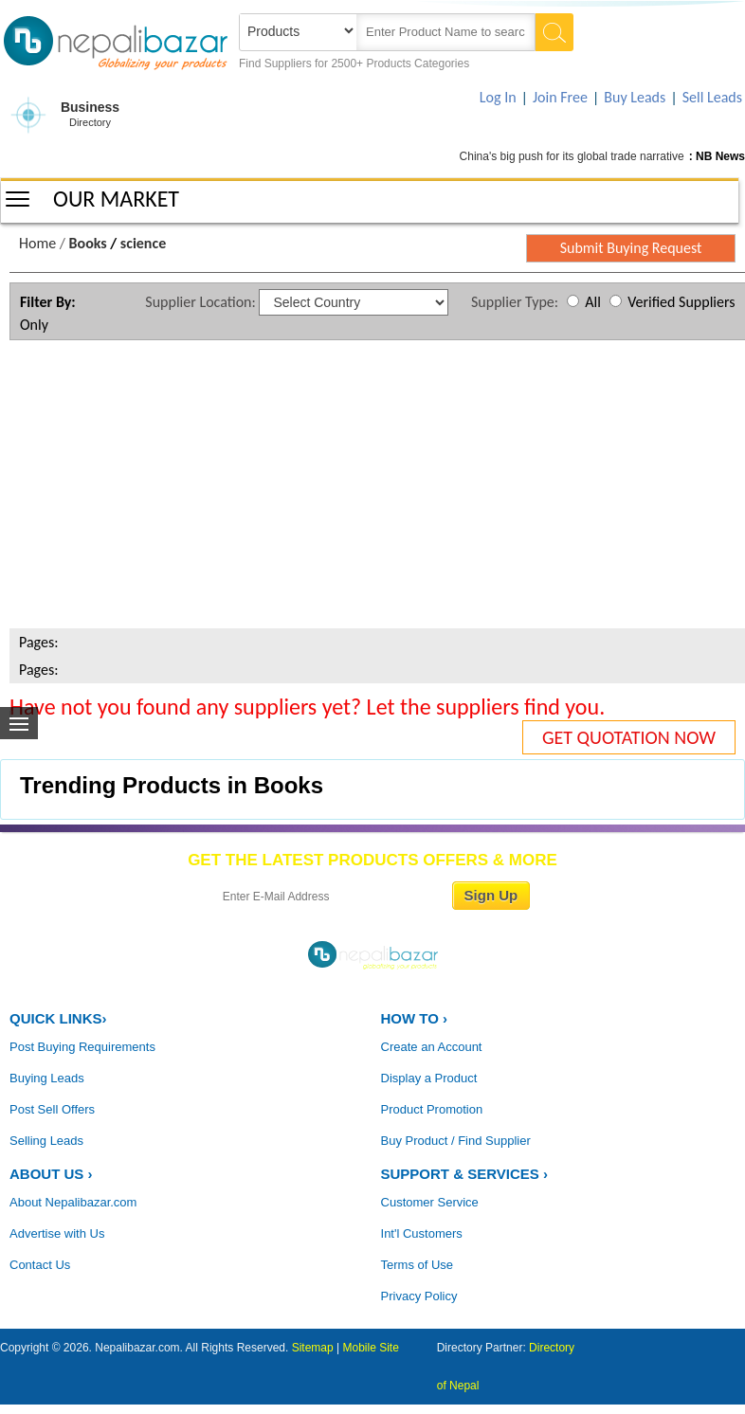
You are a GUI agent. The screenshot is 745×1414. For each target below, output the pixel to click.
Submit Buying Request (631, 248)
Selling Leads (46, 1140)
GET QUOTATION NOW (629, 737)
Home (37, 243)
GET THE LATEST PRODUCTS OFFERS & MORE (372, 860)
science (143, 243)
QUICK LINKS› (58, 1018)
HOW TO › (414, 1018)
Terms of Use (417, 1265)
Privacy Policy (419, 1296)
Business (90, 115)
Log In (498, 97)
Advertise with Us (56, 1233)
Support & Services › (464, 1174)
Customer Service (430, 1202)
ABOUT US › (51, 1174)
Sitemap (313, 1347)
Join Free (560, 97)
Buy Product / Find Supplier (456, 1140)
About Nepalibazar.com (72, 1202)
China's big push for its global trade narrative (572, 156)
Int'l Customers (422, 1233)
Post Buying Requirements (82, 1047)
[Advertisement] (372, 487)
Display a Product (429, 1078)
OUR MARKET (116, 198)
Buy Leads (634, 97)
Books (88, 243)
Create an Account (431, 1047)
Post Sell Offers (52, 1109)
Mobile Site (371, 1347)
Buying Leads (46, 1078)
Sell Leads (712, 97)
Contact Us (39, 1265)
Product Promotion (432, 1109)
